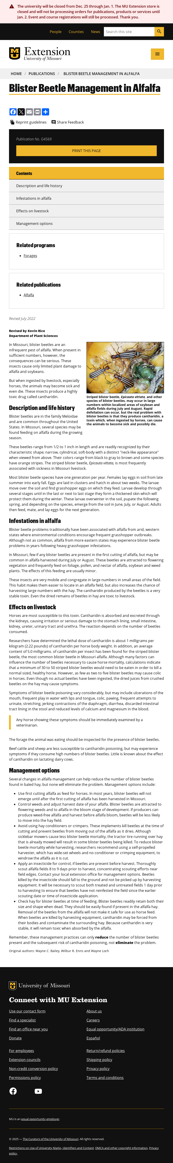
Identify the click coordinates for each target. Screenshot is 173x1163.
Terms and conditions (105, 1077)
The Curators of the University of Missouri (50, 1139)
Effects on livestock (32, 210)
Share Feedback (70, 122)
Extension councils (25, 1059)
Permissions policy (25, 1077)
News (95, 31)
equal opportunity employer (40, 1119)
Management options (34, 223)
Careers (93, 1020)
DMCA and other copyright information (121, 1148)
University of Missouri (44, 986)
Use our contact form (27, 1011)
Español (93, 1038)
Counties (76, 31)
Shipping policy (99, 1059)
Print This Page (86, 150)
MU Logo (12, 985)
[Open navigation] (157, 54)
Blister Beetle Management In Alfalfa (102, 73)
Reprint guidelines (31, 122)
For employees (21, 1050)
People (55, 31)
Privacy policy (97, 1068)
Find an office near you (28, 1029)
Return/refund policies (105, 1050)
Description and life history (39, 185)
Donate (15, 1038)
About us (94, 1011)
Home (16, 73)
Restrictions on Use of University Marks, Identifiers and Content (51, 1148)
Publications (42, 73)
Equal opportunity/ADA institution (115, 1029)
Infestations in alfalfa (33, 198)
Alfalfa (29, 294)
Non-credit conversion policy (33, 1068)
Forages (30, 255)
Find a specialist (22, 1020)
